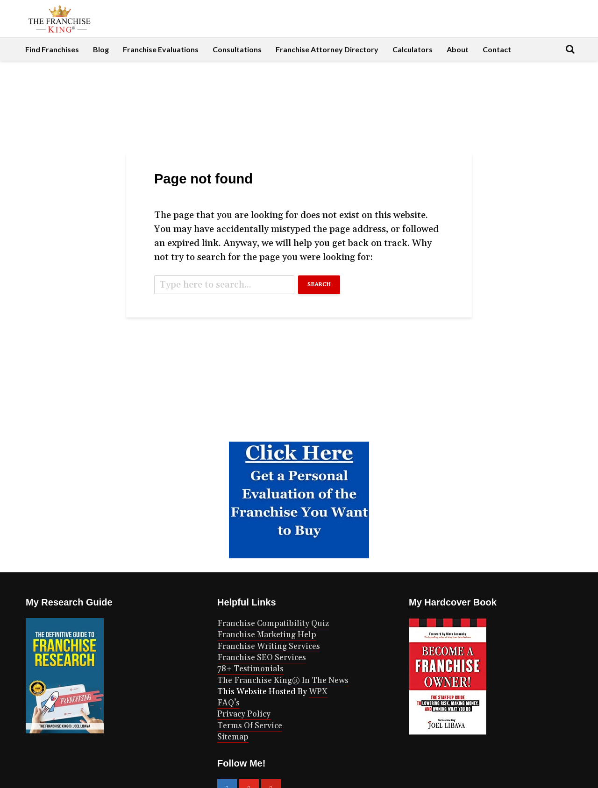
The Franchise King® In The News (283, 680)
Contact (497, 49)
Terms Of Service (249, 726)
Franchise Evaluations (161, 49)
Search (319, 284)
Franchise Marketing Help (266, 635)
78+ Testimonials (250, 669)
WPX (318, 692)
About (458, 49)
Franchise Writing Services (268, 646)
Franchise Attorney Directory (327, 49)
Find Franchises (52, 49)
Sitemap (233, 737)
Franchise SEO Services (261, 658)
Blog (101, 49)
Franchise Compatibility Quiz (273, 624)
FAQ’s (228, 703)
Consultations (237, 49)
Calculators (412, 49)
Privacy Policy (244, 714)
